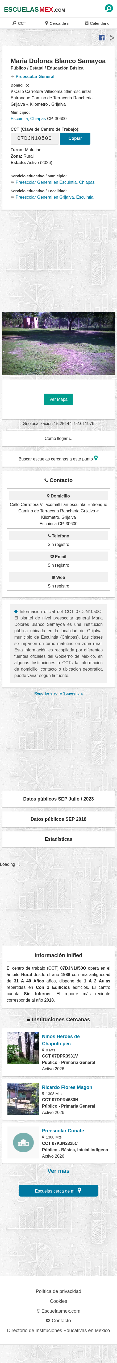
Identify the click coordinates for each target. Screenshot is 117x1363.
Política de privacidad (58, 1291)
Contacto (58, 1320)
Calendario (97, 23)
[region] (59, 261)
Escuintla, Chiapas (28, 118)
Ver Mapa (58, 399)
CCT (19, 23)
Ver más (59, 1171)
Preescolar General (33, 76)
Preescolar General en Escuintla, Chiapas (53, 182)
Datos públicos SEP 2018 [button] (58, 819)
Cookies (58, 1301)
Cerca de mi (58, 23)
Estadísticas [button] (58, 839)
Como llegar (58, 438)
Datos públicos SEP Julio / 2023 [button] (58, 799)
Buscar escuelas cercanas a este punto (58, 458)
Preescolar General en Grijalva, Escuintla (52, 197)
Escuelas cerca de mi (58, 1190)
